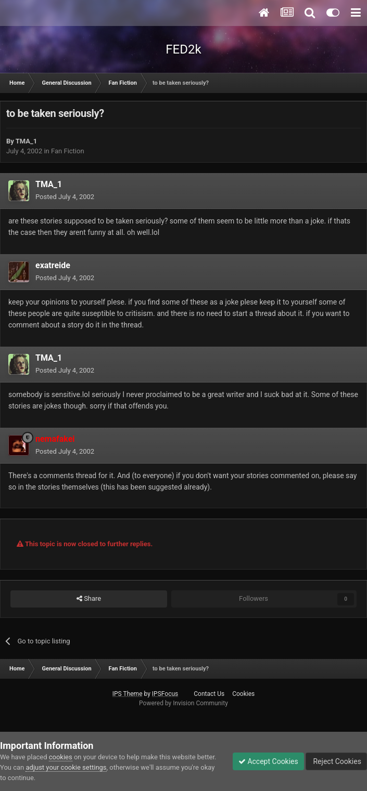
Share (89, 599)
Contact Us (209, 693)
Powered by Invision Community (183, 703)
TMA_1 (26, 141)
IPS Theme (127, 693)
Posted (64, 197)
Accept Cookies (268, 761)
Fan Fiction (67, 151)
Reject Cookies (336, 761)
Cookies (243, 693)
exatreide (52, 265)
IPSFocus (165, 693)
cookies (60, 757)
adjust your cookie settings (66, 767)
